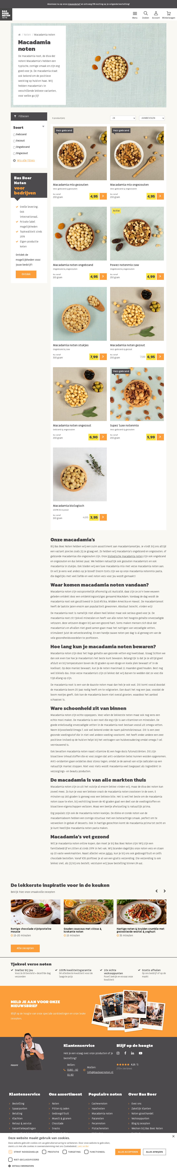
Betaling (15, 1113)
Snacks (54, 1128)
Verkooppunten (138, 1118)
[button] (59, 1166)
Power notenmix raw (124, 265)
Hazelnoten (97, 1108)
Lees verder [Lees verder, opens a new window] (83, 1146)
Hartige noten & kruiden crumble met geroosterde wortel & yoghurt (140, 930)
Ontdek (26, 274)
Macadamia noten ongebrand (73, 265)
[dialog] (88, 1152)
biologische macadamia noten (125, 556)
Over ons (134, 1103)
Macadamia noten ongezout (72, 425)
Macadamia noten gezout (127, 345)
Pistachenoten (99, 1128)
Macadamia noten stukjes (71, 345)
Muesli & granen (60, 1118)
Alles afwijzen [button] (154, 1151)
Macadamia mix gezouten (70, 185)
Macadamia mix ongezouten (129, 185)
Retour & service (20, 1123)
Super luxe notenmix (124, 425)
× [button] (173, 1136)
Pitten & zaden (59, 1108)
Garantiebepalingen (22, 1128)
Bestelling (16, 1103)
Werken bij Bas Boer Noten (145, 1128)
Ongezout (22, 153)
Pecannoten (97, 1123)
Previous (156, 891)
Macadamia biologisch (68, 506)
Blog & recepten (139, 1123)
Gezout (20, 140)
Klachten (16, 1118)
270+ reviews (124, 1068)
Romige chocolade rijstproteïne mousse (31, 930)
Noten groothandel (140, 1113)
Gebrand (21, 134)
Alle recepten (25, 948)
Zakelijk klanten (139, 1108)
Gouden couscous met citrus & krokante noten (82, 930)
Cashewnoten (98, 1103)
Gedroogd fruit (59, 1113)
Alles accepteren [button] (128, 1151)
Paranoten (96, 1118)
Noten (27, 34)
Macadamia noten (101, 1113)
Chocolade (56, 1123)
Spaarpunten (18, 1108)
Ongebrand (23, 147)
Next (164, 891)
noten (109, 853)
